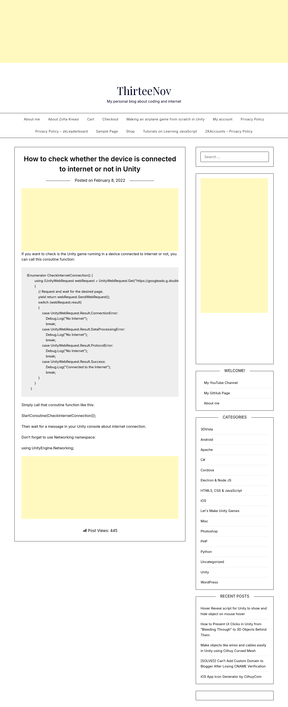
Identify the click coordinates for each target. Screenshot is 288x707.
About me (32, 119)
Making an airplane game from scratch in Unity (165, 119)
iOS (203, 501)
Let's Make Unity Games (219, 511)
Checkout (110, 119)
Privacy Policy (252, 119)
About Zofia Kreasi (63, 119)
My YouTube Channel (221, 383)
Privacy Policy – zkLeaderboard (61, 131)
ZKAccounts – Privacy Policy (229, 131)
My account (222, 119)
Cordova (207, 470)
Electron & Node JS (215, 480)
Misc (204, 521)
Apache (206, 450)
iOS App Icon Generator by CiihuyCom (230, 676)
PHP (203, 541)
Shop (130, 131)
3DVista (206, 429)
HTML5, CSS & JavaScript (221, 490)
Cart (90, 119)
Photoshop (209, 531)
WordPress (209, 582)
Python (206, 552)
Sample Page (107, 131)
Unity (204, 572)
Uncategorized (212, 562)
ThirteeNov (144, 90)
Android (206, 439)
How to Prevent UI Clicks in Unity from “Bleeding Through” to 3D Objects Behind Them (233, 629)
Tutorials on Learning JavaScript (170, 131)
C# (202, 460)
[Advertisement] (144, 31)
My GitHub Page (217, 393)
